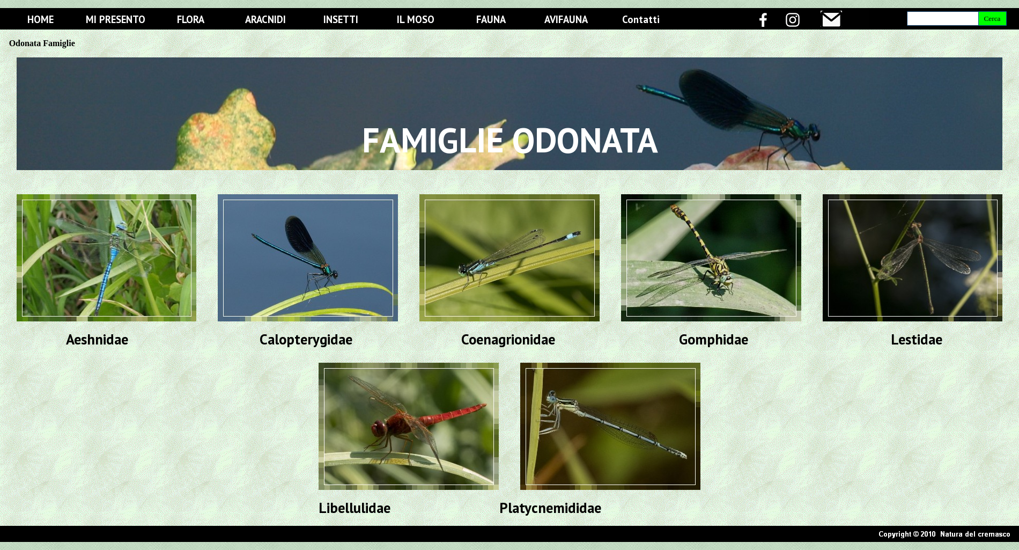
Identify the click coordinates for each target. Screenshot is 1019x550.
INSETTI (340, 19)
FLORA (190, 19)
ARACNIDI (265, 19)
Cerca (992, 18)
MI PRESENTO (115, 19)
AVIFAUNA (566, 19)
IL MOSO (415, 19)
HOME (40, 19)
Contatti (641, 19)
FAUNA (491, 19)
